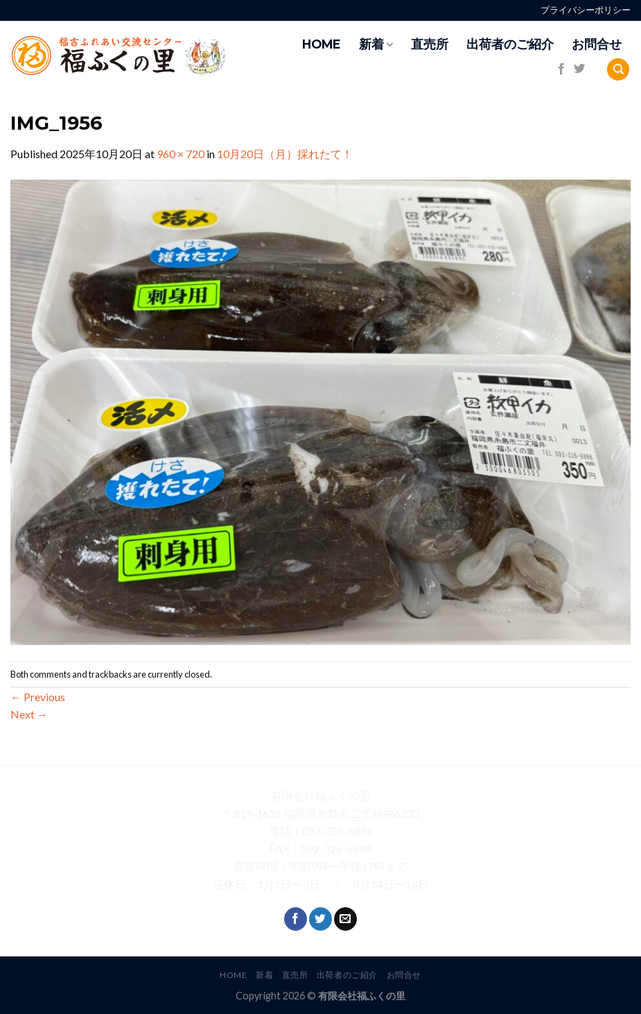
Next (29, 714)
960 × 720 (180, 153)
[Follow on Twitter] (579, 69)
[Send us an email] (345, 919)
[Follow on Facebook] (561, 69)
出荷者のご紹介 (510, 44)
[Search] (618, 69)
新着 (376, 44)
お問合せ (597, 44)
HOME (321, 44)
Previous (37, 696)
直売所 (429, 44)
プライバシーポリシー (586, 10)
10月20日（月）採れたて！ (285, 153)
